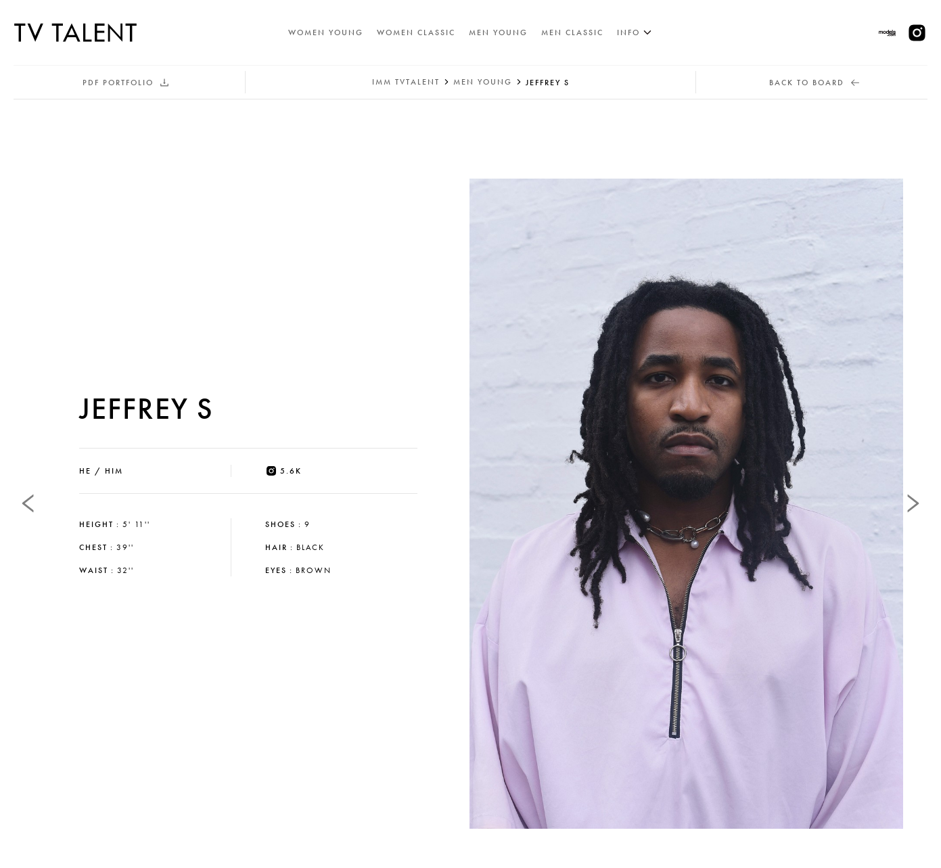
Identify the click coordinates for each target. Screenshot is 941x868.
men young (482, 82)
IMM (406, 82)
